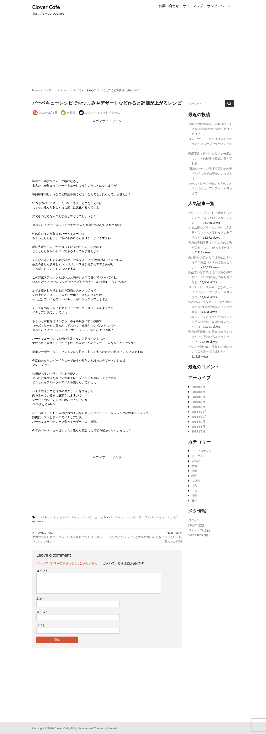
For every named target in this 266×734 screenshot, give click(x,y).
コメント (42, 570)
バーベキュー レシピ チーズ (128, 517)
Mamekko (113, 728)
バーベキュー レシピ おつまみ (85, 517)
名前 (40, 598)
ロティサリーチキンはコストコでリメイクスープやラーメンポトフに (210, 144)
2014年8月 (198, 426)
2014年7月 (198, 431)
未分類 (71, 112)
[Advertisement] (133, 52)
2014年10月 (199, 416)
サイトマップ (193, 6)
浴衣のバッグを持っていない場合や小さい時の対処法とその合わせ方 (210, 307)
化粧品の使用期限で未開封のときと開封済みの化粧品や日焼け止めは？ (210, 129)
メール (41, 612)
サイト (40, 625)
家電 (194, 466)
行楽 (194, 495)
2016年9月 (198, 387)
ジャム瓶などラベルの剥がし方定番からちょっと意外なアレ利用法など (210, 232)
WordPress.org (198, 535)
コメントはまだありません (102, 112)
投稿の (196, 525)
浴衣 (194, 485)
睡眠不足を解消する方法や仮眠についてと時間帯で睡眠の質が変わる (210, 158)
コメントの (199, 530)
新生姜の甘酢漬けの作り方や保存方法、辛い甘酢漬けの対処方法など (210, 277)
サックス (197, 456)
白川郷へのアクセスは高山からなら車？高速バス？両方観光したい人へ (210, 262)
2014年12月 (199, 411)
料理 (194, 475)
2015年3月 (198, 397)
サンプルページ (218, 6)
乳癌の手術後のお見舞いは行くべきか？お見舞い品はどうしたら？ (210, 336)
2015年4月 (198, 392)
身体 (194, 500)
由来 (194, 490)
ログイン (194, 520)
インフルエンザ (201, 451)
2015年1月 (198, 407)
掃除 (194, 470)
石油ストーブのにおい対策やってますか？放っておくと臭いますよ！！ (210, 217)
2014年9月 (198, 421)
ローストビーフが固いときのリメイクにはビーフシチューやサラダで (210, 188)
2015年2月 (198, 402)
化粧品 (195, 461)
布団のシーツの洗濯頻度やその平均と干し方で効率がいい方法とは (210, 173)
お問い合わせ (169, 6)
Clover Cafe (46, 7)
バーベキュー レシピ (49, 517)
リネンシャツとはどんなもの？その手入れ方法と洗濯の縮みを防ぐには (210, 322)
